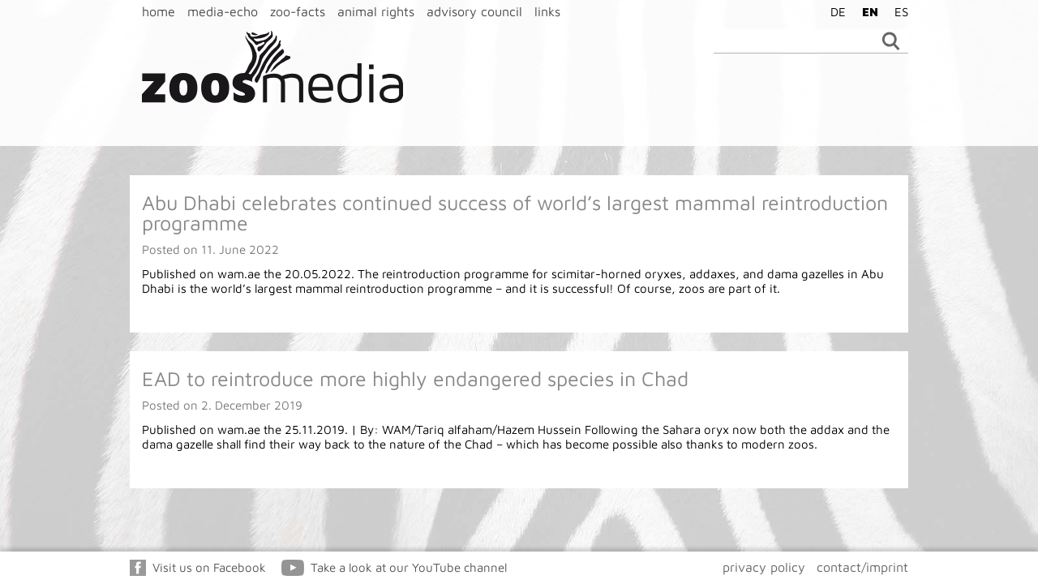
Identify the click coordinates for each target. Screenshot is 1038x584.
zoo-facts (297, 11)
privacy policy (764, 567)
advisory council (474, 11)
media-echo (222, 11)
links (547, 11)
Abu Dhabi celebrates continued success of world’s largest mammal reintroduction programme (515, 212)
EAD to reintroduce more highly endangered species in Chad (415, 378)
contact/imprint (862, 567)
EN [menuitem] (870, 12)
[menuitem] (834, 11)
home (158, 11)
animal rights (375, 11)
